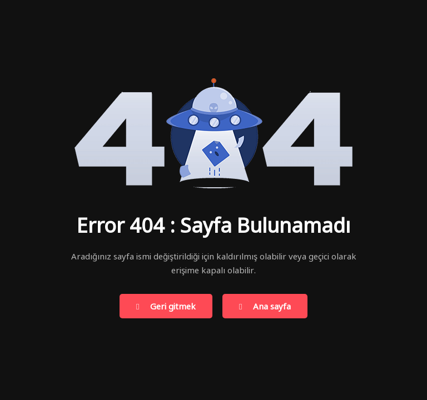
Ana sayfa (265, 306)
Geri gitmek (166, 306)
